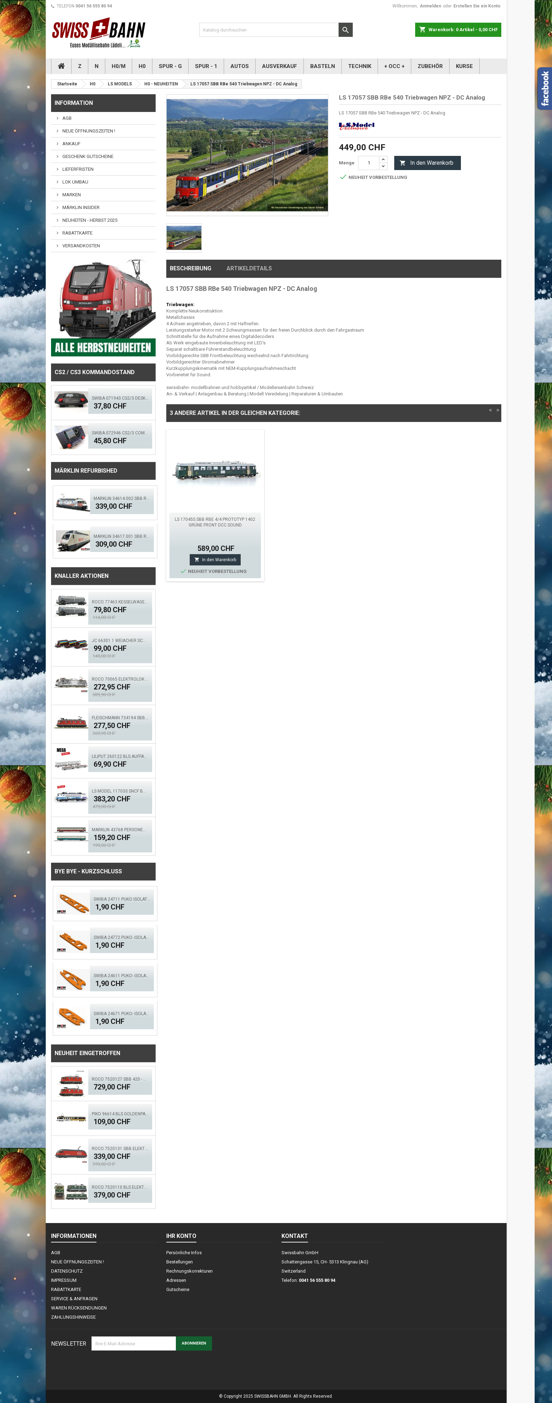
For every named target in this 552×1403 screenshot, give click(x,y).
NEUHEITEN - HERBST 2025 (89, 220)
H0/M (119, 66)
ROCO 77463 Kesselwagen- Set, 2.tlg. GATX (120, 602)
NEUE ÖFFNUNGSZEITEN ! (88, 131)
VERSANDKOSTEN (80, 245)
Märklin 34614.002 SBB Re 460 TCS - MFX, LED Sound (122, 498)
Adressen (176, 1280)
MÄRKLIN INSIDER (80, 207)
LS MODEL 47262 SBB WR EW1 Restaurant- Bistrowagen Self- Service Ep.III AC (215, 525)
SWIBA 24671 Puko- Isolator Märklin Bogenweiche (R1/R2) (122, 1014)
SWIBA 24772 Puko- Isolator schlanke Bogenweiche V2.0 (122, 937)
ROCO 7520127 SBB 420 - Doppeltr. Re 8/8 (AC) (120, 1079)
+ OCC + (394, 66)
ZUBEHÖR (430, 66)
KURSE (464, 66)
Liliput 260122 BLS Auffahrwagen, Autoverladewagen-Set (120, 756)
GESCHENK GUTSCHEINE (87, 156)
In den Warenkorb (426, 163)
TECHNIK (359, 66)
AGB (66, 118)
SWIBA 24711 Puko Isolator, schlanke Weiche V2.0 (122, 899)
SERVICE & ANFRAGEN (74, 1298)
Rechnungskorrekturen (189, 1271)
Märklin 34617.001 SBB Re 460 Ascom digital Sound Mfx (122, 536)
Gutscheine (177, 1289)
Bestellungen (179, 1261)
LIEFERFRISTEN (77, 169)
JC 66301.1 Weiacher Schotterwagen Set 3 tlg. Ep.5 (120, 640)
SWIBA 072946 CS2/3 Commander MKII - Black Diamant (120, 433)
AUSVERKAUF (279, 66)
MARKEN (71, 194)
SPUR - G (170, 66)
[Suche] (276, 30)
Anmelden (430, 6)
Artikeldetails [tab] (249, 268)
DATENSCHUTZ (67, 1271)
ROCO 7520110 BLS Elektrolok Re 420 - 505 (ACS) (120, 1187)
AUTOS (239, 66)
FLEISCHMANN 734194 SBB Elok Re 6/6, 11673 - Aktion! (120, 718)
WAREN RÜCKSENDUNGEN (79, 1308)
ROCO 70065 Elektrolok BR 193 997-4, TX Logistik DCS (120, 679)
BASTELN (322, 66)
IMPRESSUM (64, 1280)
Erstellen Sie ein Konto (477, 6)
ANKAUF (70, 143)
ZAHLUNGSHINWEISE (73, 1317)
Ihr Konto (181, 1236)
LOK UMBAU (74, 182)
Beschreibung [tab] (190, 268)
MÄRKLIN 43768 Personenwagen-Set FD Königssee (120, 830)
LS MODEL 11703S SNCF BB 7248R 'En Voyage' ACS (120, 791)
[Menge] (368, 163)
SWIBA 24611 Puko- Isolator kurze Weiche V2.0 (122, 976)
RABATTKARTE (77, 233)
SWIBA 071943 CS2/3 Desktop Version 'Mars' (120, 398)
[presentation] (145, 1368)
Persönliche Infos (184, 1252)
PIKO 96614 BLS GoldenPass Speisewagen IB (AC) (120, 1114)
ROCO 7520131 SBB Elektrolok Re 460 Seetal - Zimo (120, 1148)
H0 (142, 66)
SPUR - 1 (206, 66)
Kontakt (294, 1236)
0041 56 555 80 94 (94, 6)
